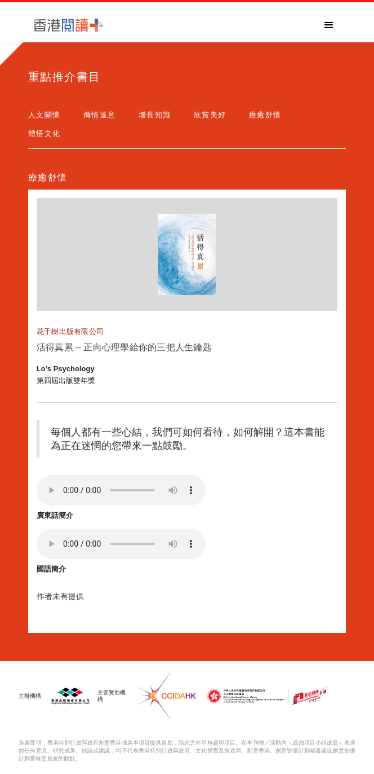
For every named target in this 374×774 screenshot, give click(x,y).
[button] (329, 25)
